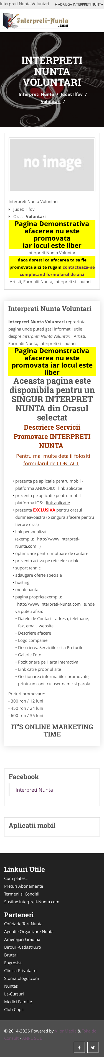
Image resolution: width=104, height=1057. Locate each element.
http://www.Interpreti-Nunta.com (47, 542)
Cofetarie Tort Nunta (23, 923)
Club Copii (14, 1009)
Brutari (10, 954)
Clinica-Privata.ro (20, 970)
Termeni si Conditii (21, 893)
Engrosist (13, 962)
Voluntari (51, 101)
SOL (38, 1038)
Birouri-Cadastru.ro (22, 947)
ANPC (27, 1038)
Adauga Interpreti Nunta (79, 4)
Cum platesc (15, 878)
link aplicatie (70, 488)
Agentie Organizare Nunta (29, 931)
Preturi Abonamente (23, 886)
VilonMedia (66, 1031)
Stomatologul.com (21, 978)
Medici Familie (18, 1001)
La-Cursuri (14, 993)
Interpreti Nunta (36, 94)
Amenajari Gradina (22, 939)
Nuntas (11, 986)
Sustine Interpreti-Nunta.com (31, 901)
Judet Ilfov (72, 94)
